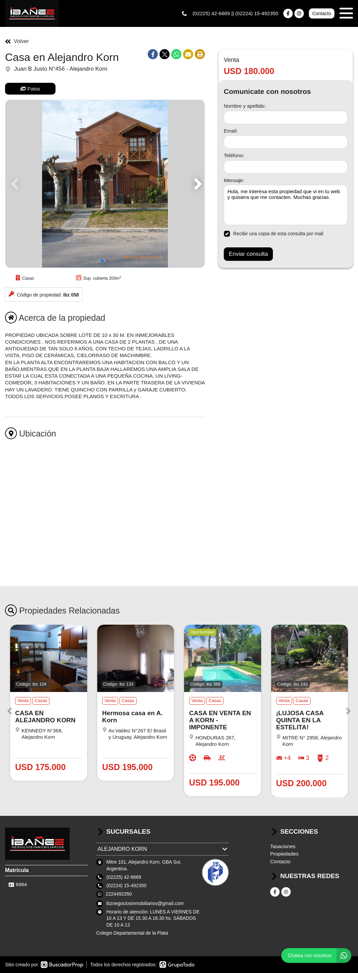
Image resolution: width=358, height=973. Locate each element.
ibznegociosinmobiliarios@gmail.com (145, 903)
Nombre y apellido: (245, 106)
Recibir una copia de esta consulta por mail (273, 234)
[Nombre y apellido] (286, 117)
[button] (196, 183)
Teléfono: (234, 155)
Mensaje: (234, 180)
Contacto (321, 13)
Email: (231, 131)
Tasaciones (282, 846)
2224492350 (119, 894)
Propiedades (284, 854)
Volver (17, 41)
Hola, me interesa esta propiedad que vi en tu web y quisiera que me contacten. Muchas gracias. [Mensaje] (286, 205)
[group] (105, 184)
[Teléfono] (286, 167)
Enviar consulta (248, 254)
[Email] (286, 142)
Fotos (30, 89)
